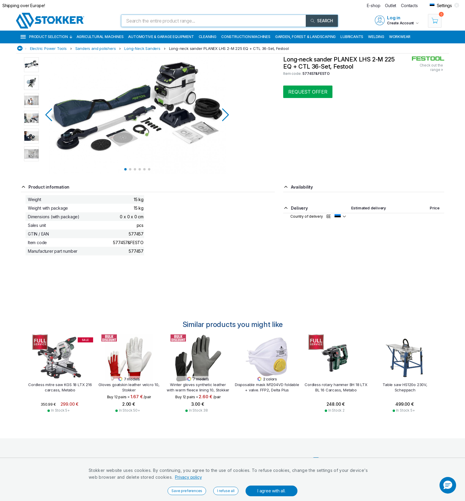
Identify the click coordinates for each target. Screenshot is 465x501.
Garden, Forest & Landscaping (305, 36)
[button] (447, 485)
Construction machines (245, 36)
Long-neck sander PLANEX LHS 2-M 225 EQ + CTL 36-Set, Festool (229, 48)
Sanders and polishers (95, 48)
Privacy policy (188, 477)
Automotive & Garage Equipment (161, 36)
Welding (376, 36)
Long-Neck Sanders (142, 48)
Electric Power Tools (48, 48)
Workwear (399, 36)
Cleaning (207, 36)
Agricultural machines (100, 36)
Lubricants (351, 36)
